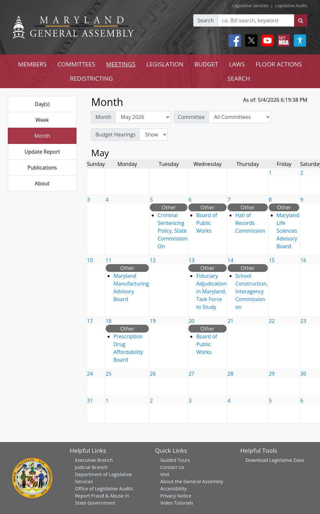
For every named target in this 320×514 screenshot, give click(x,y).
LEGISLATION (165, 64)
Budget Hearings (115, 134)
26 (153, 373)
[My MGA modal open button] (282, 40)
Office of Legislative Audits (104, 488)
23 (303, 320)
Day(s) (42, 104)
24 (90, 373)
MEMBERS (32, 64)
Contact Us (172, 467)
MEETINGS (121, 64)
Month (42, 135)
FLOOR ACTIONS (279, 64)
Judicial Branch (91, 467)
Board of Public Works (206, 223)
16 (303, 260)
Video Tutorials (176, 502)
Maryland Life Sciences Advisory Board (288, 231)
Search (205, 20)
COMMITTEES (76, 64)
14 (230, 260)
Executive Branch (94, 460)
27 (191, 373)
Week (42, 119)
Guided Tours (175, 460)
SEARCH (239, 78)
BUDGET (206, 64)
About (42, 183)
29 (272, 373)
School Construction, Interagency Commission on (251, 291)
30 (303, 373)
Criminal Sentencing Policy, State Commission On (172, 231)
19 (153, 320)
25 (109, 373)
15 (272, 260)
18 (109, 320)
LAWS (237, 64)
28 (230, 373)
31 (90, 400)
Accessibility (173, 488)
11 (109, 260)
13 (191, 260)
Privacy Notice (175, 495)
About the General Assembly (191, 481)
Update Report (42, 151)
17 (90, 320)
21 (230, 320)
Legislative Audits (291, 5)
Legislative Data (286, 460)
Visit (164, 474)
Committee (191, 117)
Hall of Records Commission (250, 223)
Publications (42, 167)
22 (272, 320)
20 (191, 320)
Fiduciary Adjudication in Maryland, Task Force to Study (211, 291)
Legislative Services (250, 5)
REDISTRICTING (91, 78)
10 (90, 260)
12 (153, 260)
